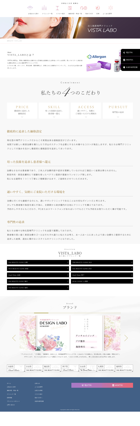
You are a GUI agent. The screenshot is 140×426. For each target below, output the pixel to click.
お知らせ (37, 387)
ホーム (9, 387)
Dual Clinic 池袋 (15, 276)
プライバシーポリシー (13, 404)
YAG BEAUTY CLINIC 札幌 (20, 262)
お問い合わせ (11, 408)
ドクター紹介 (60, 13)
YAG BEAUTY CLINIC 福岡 (20, 290)
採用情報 (9, 401)
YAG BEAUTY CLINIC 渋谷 (84, 269)
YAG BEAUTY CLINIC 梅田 (20, 283)
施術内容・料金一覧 (75, 13)
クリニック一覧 (47, 13)
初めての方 (89, 13)
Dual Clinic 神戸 (79, 276)
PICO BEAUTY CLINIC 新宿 (20, 269)
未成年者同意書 (39, 404)
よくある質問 (107, 13)
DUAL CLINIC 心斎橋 (81, 283)
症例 (97, 13)
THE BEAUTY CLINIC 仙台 (84, 262)
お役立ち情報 (38, 394)
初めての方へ (38, 401)
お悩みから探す (33, 13)
